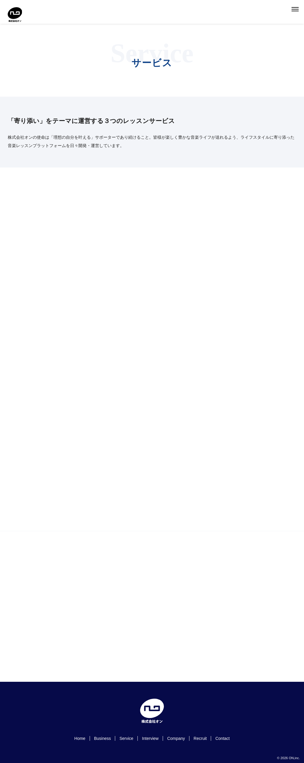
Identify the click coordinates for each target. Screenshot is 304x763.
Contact (222, 738)
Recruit (200, 738)
